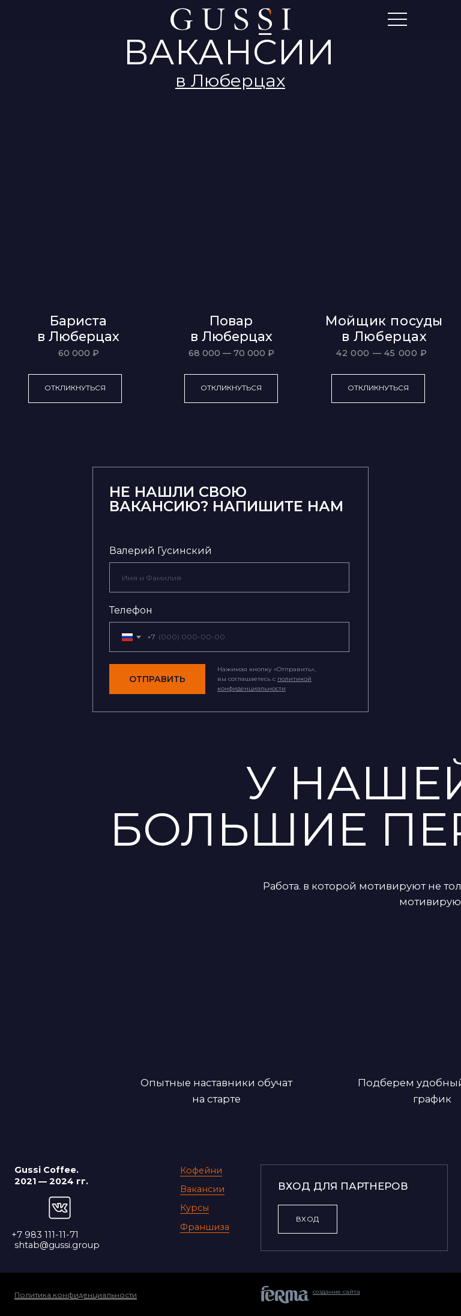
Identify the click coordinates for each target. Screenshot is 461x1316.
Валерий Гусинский (160, 550)
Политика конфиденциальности (75, 1294)
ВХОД (307, 1218)
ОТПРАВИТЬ (157, 679)
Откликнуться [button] (75, 387)
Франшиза (204, 1227)
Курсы (194, 1207)
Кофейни (201, 1170)
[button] (230, 80)
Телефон (130, 610)
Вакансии (202, 1189)
